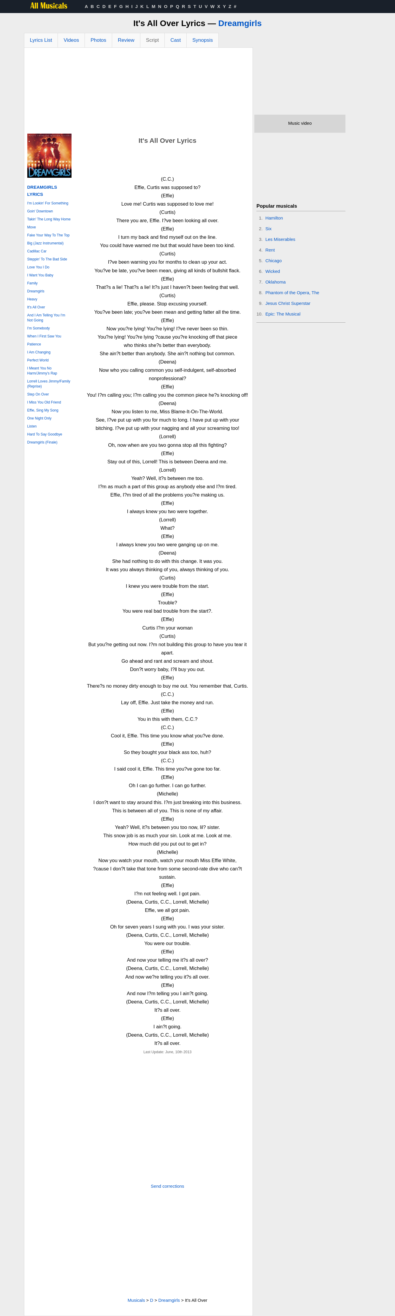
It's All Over (36, 307)
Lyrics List (41, 40)
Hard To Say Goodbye (44, 434)
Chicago (273, 260)
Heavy (32, 299)
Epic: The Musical (282, 313)
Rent (270, 249)
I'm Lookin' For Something (48, 203)
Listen (32, 426)
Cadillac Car (37, 251)
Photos (98, 40)
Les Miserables (280, 239)
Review (126, 40)
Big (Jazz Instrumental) (45, 243)
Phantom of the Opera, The (292, 292)
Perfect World (38, 360)
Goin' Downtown (40, 211)
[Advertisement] (138, 92)
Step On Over (38, 394)
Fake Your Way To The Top (48, 235)
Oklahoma (275, 281)
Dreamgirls (239, 23)
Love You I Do (38, 267)
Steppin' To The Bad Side (47, 259)
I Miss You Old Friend (44, 402)
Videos (71, 40)
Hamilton (274, 217)
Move (31, 227)
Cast (175, 40)
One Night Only (39, 418)
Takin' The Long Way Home (49, 219)
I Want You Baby (40, 275)
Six (268, 228)
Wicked (272, 271)
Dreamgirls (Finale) (42, 442)
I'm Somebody (38, 328)
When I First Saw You (44, 336)
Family (32, 283)
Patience (34, 344)
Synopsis (202, 40)
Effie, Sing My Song (42, 410)
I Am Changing (39, 352)
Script (152, 40)
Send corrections (167, 1186)
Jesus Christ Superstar (287, 303)
